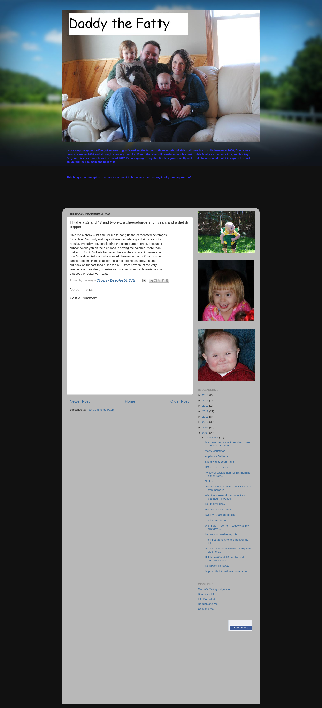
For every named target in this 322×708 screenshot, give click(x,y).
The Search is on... (216, 520)
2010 (205, 421)
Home (130, 401)
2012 (205, 411)
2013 (205, 405)
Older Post (179, 401)
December (212, 437)
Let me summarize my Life (221, 534)
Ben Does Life (206, 594)
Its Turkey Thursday (217, 565)
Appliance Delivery (216, 456)
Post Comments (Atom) (101, 409)
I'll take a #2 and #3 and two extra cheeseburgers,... (225, 558)
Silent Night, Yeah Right (219, 461)
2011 (205, 416)
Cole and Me (206, 608)
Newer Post (80, 401)
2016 (205, 400)
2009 (205, 427)
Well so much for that (218, 509)
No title (209, 481)
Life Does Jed (206, 599)
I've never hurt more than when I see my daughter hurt (227, 444)
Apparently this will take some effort (226, 571)
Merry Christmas (215, 450)
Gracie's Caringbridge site (214, 589)
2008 (205, 432)
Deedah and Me (208, 604)
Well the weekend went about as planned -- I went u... (225, 497)
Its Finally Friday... (216, 503)
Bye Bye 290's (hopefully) (220, 514)
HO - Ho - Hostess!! (217, 467)
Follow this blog (240, 627)
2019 (205, 395)
